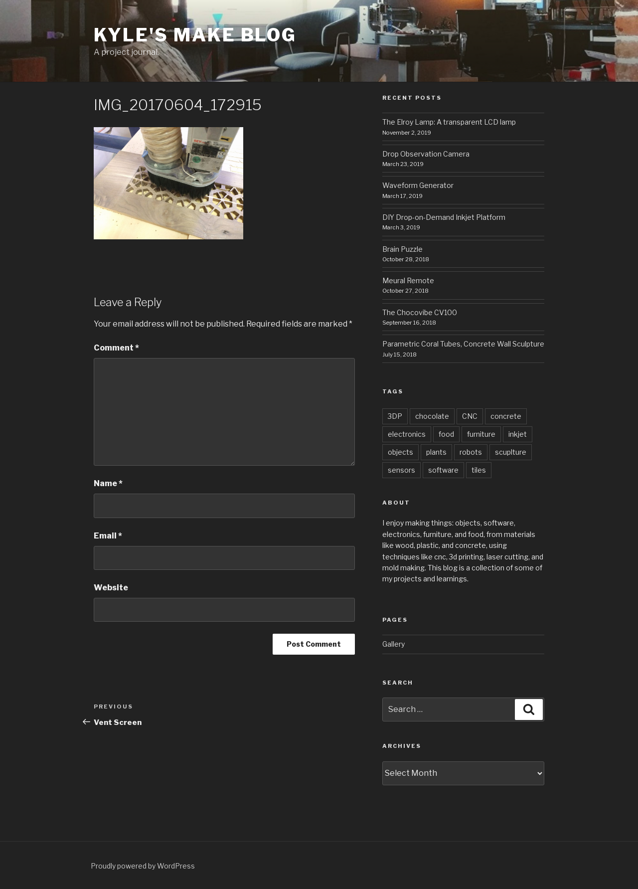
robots (471, 452)
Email (108, 535)
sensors (401, 470)
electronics (407, 434)
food (446, 434)
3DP (395, 416)
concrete (505, 416)
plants (436, 452)
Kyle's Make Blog (195, 35)
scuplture (510, 452)
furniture (481, 434)
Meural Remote (408, 280)
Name (108, 483)
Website (111, 587)
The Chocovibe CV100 (419, 312)
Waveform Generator (418, 185)
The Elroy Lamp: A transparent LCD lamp (449, 122)
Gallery (393, 644)
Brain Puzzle (402, 249)
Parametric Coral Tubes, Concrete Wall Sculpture (463, 344)
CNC (470, 416)
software (443, 470)
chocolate (432, 416)
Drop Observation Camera (426, 154)
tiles (479, 470)
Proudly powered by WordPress (143, 866)
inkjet (517, 434)
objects (400, 452)
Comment (116, 348)
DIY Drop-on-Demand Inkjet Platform (443, 217)
